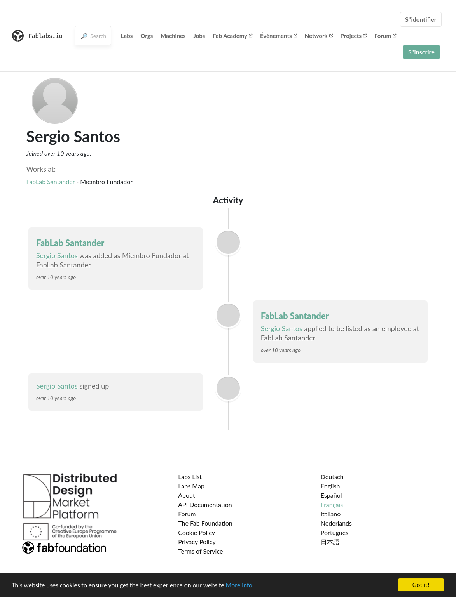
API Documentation (205, 504)
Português (334, 532)
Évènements (278, 35)
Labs (127, 35)
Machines (173, 35)
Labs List (190, 476)
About (186, 495)
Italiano (331, 513)
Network (319, 35)
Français (332, 504)
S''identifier (421, 19)
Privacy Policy (197, 541)
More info (239, 586)
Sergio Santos (57, 255)
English (330, 485)
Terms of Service (200, 551)
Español (331, 495)
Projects (354, 35)
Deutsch (332, 476)
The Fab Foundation (205, 523)
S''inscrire (421, 52)
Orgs (146, 35)
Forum (385, 35)
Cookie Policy (196, 532)
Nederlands (336, 523)
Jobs (199, 35)
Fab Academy (232, 35)
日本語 (330, 541)
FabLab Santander (50, 181)
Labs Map (191, 485)
